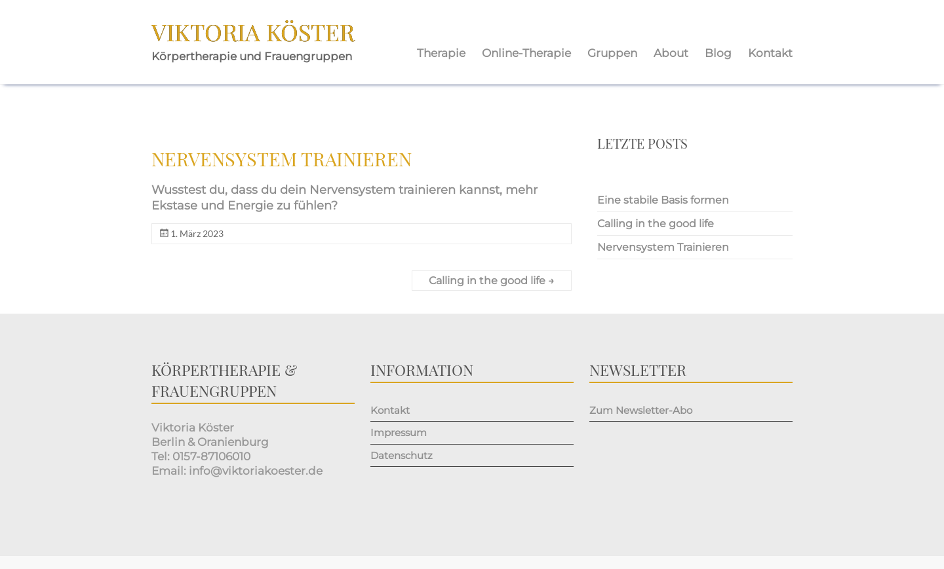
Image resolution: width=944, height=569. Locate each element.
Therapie (441, 53)
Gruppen (612, 53)
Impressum (398, 432)
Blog (718, 53)
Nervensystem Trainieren (663, 247)
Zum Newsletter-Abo (640, 410)
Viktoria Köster (253, 31)
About (671, 53)
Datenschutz (401, 455)
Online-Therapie (526, 53)
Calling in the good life (492, 280)
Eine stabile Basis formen (663, 200)
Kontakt (770, 53)
